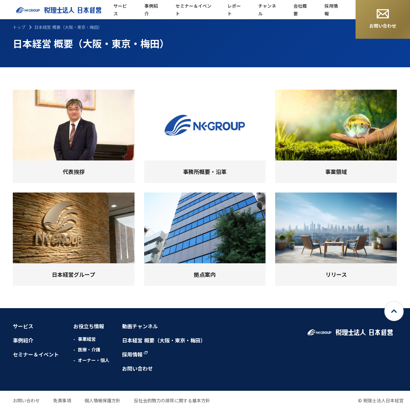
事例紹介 (151, 10)
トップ (19, 27)
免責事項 (62, 400)
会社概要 (300, 10)
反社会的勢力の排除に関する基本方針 (172, 400)
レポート (234, 10)
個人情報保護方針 (102, 400)
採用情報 (331, 10)
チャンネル (267, 10)
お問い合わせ (382, 19)
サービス (120, 10)
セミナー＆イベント (193, 10)
